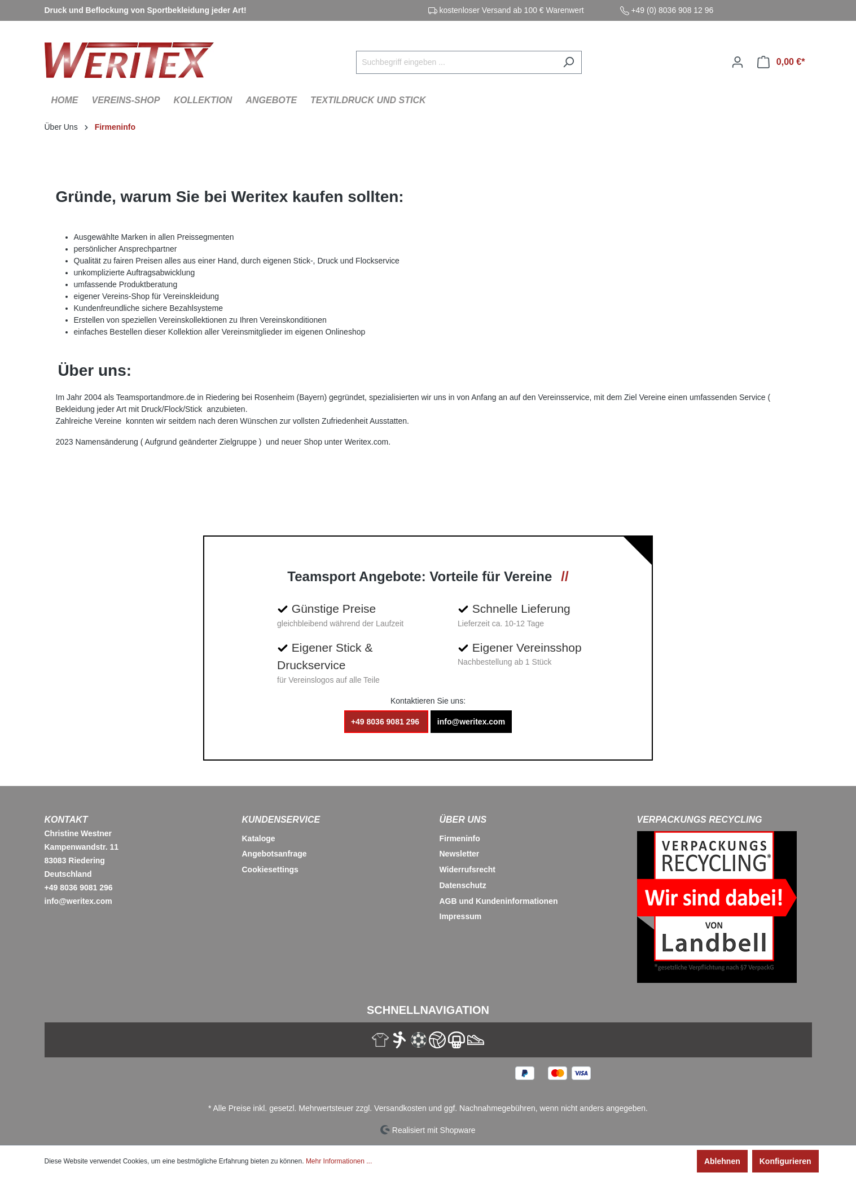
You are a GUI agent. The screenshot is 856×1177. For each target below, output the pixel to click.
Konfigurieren (785, 1161)
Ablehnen (722, 1161)
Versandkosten (400, 1108)
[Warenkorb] (781, 62)
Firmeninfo (460, 838)
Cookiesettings (270, 869)
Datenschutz (463, 885)
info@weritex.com (471, 721)
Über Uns (463, 819)
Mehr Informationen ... (339, 1161)
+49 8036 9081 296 (386, 721)
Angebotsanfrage (274, 853)
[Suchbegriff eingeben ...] (456, 62)
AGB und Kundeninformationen (499, 901)
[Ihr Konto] (737, 62)
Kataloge (258, 838)
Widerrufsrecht (467, 869)
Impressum (461, 916)
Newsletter (460, 853)
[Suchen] (568, 62)
